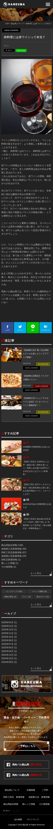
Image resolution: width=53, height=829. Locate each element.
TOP (7, 24)
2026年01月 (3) (9, 626)
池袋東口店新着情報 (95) (13, 549)
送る (33, 328)
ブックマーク (45, 328)
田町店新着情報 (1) (10, 559)
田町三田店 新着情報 (13, 797)
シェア (7, 328)
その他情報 (44, 804)
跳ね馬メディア (17, 24)
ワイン (6, 46)
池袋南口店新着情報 (11, 30)
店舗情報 (31, 790)
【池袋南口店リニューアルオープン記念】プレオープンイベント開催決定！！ (36, 401)
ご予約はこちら (26, 746)
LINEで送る (21, 50)
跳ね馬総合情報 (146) (12, 545)
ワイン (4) (26, 597)
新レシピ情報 (28, 804)
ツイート (20, 328)
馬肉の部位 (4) (10, 597)
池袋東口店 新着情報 (39, 797)
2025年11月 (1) (9, 633)
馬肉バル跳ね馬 (27, 764)
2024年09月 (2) (9, 662)
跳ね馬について (12, 790)
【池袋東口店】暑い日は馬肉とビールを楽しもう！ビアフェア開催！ (36, 353)
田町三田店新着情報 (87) (13, 552)
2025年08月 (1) (9, 640)
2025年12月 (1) (9, 629)
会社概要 (18, 819)
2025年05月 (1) (9, 647)
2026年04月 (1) (9, 622)
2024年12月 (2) (9, 655)
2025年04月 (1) (9, 651)
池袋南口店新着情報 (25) (13, 556)
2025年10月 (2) (9, 637)
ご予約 (45, 790)
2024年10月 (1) (9, 658)
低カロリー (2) (43, 597)
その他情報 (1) (8, 567)
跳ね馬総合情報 (10, 804)
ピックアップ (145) (14, 591)
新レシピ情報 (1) (9, 563)
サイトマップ (33, 819)
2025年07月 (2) (9, 644)
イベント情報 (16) (39, 591)
